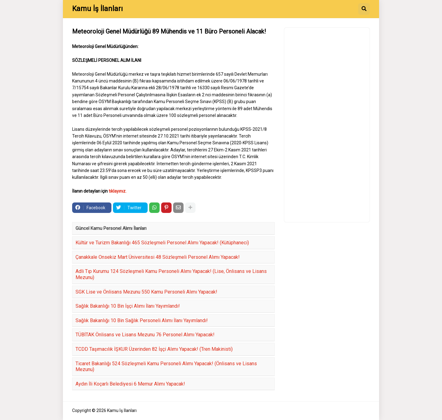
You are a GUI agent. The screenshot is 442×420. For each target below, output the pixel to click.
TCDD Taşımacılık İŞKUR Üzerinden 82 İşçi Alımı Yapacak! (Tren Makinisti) (154, 349)
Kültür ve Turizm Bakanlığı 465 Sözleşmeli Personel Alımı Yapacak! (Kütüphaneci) (162, 243)
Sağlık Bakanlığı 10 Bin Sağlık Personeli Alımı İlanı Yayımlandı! (142, 320)
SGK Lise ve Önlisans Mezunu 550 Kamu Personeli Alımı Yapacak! (146, 292)
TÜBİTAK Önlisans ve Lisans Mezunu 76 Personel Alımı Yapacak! (145, 335)
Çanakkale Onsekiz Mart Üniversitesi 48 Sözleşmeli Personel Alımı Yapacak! (158, 257)
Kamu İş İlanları (97, 9)
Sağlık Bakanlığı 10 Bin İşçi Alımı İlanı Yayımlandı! (128, 306)
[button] (364, 9)
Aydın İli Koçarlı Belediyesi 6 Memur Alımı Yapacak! (130, 384)
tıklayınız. (117, 191)
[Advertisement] (327, 125)
